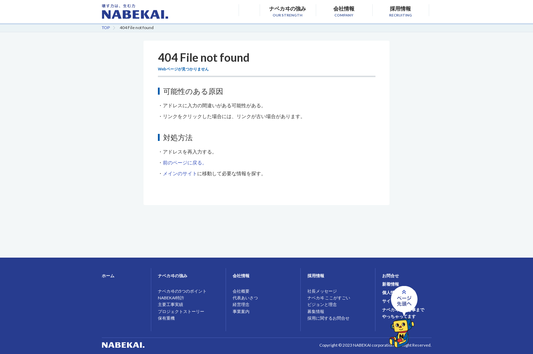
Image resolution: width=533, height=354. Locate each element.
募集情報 (315, 311)
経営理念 (241, 304)
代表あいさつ (245, 297)
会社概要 (241, 291)
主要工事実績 (170, 304)
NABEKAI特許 (171, 297)
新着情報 (390, 284)
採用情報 (400, 10)
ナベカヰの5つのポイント (182, 291)
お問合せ (390, 275)
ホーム (108, 275)
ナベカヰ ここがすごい (328, 297)
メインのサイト (180, 173)
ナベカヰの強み (287, 10)
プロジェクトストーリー (181, 311)
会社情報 (344, 10)
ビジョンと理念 (322, 304)
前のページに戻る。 (185, 162)
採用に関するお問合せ (328, 318)
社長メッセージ (322, 291)
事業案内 (241, 311)
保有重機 (166, 318)
